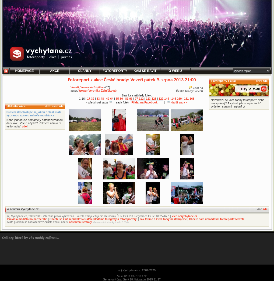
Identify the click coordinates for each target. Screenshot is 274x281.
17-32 (90, 98)
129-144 (164, 98)
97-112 (139, 98)
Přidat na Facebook (144, 102)
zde (61, 106)
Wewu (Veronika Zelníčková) (98, 90)
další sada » (177, 102)
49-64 (109, 98)
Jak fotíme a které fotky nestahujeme (163, 219)
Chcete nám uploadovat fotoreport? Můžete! (217, 219)
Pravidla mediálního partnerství (27, 219)
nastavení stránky (80, 222)
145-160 (176, 98)
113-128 (151, 98)
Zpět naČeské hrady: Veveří (189, 89)
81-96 (128, 98)
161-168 (189, 98)
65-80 (119, 98)
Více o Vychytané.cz (184, 216)
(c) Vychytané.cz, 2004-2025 (137, 270)
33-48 (100, 98)
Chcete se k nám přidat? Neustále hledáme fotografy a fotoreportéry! (94, 219)
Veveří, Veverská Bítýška (87, 87)
